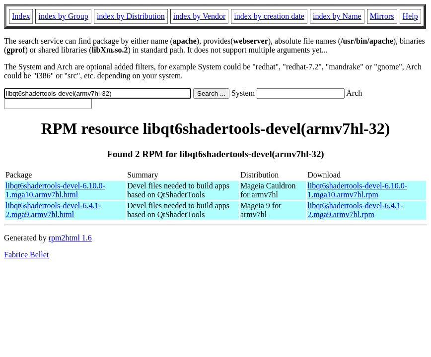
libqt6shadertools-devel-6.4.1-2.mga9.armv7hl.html (53, 210)
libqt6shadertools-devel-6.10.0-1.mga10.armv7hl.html (55, 190)
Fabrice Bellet (26, 254)
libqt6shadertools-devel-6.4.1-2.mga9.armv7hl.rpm (355, 210)
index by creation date (269, 16)
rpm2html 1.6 (70, 238)
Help (410, 16)
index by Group (63, 16)
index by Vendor (199, 16)
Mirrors (382, 16)
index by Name (337, 16)
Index (21, 16)
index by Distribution (131, 16)
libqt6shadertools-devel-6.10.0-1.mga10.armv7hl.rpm (357, 190)
